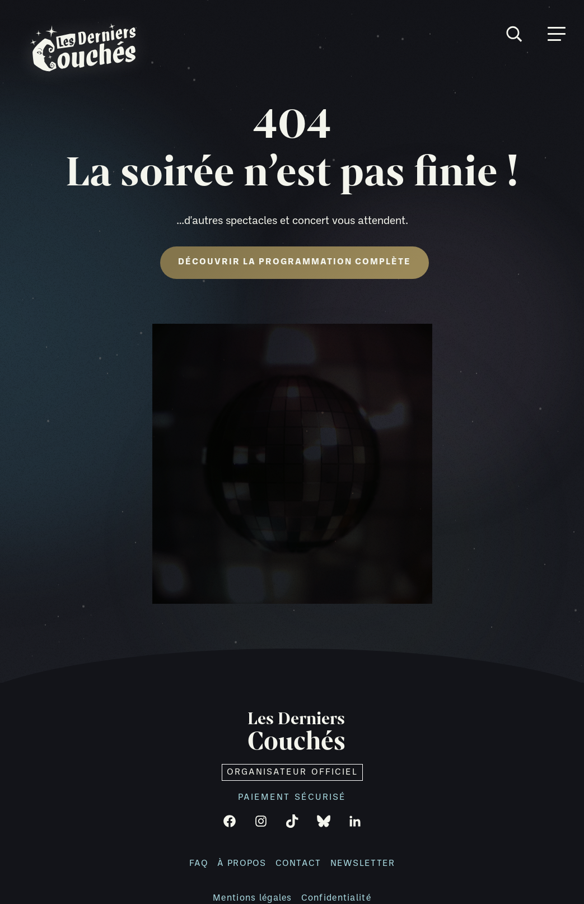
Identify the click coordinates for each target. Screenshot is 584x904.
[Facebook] (229, 821)
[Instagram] (261, 821)
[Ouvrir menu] (556, 34)
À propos (241, 863)
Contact (298, 863)
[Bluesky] (323, 821)
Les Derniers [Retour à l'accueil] (296, 732)
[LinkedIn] (355, 821)
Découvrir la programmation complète (294, 262)
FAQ (199, 863)
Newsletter (362, 863)
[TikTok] (292, 821)
